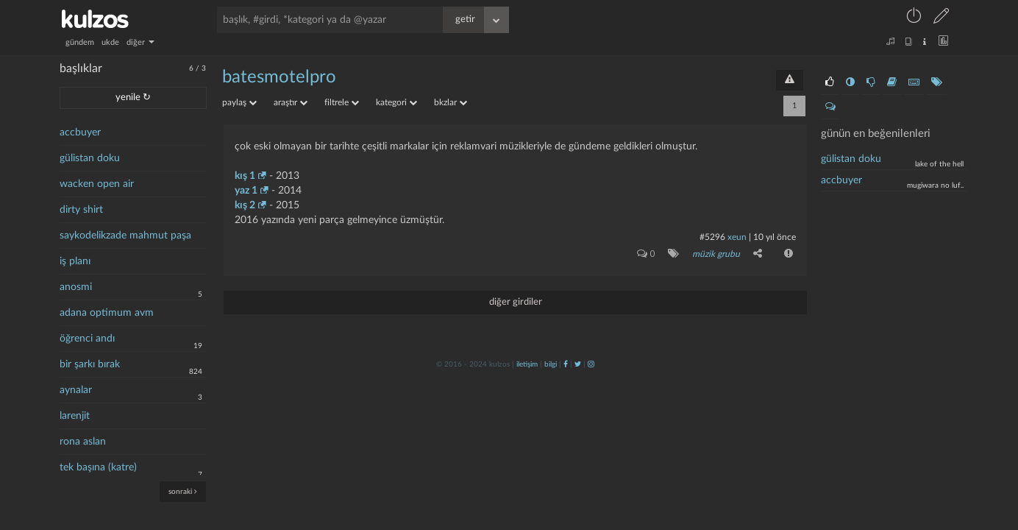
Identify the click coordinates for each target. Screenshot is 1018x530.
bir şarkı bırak (90, 364)
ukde (110, 42)
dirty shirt (81, 210)
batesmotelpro (279, 77)
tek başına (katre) (98, 467)
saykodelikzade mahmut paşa (125, 235)
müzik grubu (716, 254)
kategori (396, 102)
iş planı (75, 261)
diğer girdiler (515, 302)
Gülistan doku (851, 159)
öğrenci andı (87, 338)
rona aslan (83, 442)
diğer (140, 42)
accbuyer (80, 132)
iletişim (527, 364)
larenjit (75, 416)
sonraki (182, 491)
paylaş (239, 102)
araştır (290, 102)
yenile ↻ (133, 97)
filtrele (341, 102)
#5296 (712, 237)
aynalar (76, 390)
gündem (79, 42)
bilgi (550, 364)
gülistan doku (90, 158)
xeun (737, 237)
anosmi (76, 287)
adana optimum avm (107, 313)
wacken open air (97, 184)
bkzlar (450, 102)
